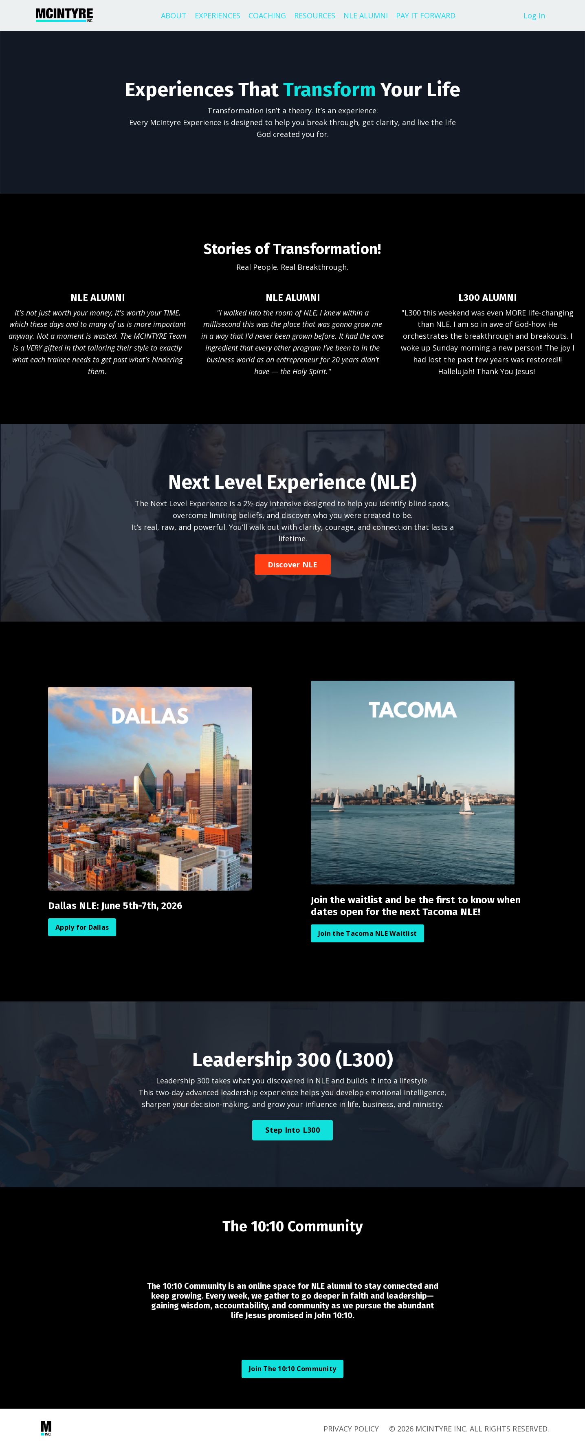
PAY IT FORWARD (425, 15)
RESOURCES (314, 15)
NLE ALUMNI (365, 15)
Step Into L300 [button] (292, 1130)
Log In (534, 15)
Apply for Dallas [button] (82, 927)
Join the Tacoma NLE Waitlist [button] (367, 933)
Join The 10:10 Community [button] (292, 1368)
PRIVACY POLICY (351, 1429)
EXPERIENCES (217, 15)
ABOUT (174, 15)
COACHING (267, 15)
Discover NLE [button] (293, 564)
